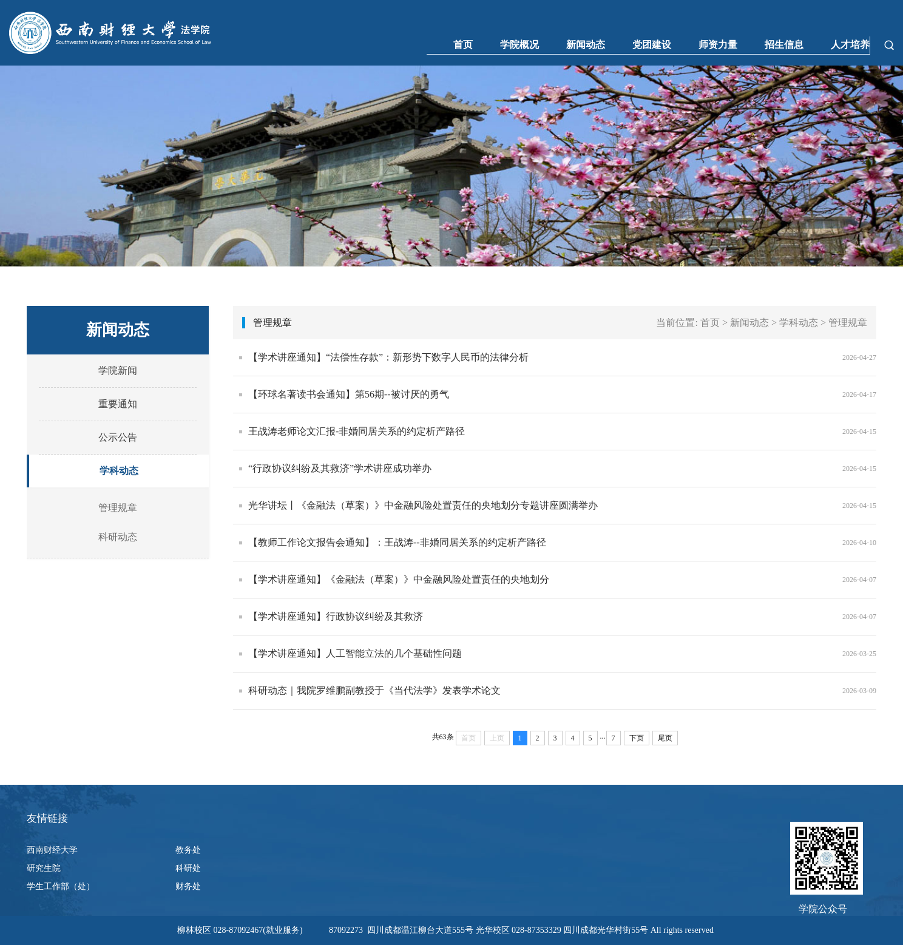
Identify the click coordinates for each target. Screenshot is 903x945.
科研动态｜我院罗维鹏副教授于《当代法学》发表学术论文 (374, 690)
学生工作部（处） (61, 886)
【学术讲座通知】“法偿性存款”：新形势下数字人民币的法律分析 (388, 357)
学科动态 (119, 471)
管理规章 (117, 508)
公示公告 (117, 437)
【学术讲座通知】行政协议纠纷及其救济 (335, 616)
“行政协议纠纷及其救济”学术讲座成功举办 (339, 468)
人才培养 (850, 44)
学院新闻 (117, 370)
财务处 (188, 886)
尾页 (665, 738)
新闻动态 (585, 44)
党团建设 (651, 44)
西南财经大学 (52, 850)
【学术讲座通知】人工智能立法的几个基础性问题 (355, 653)
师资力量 (717, 44)
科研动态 (117, 537)
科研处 (188, 868)
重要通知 (117, 404)
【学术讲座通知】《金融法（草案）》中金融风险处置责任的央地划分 (398, 579)
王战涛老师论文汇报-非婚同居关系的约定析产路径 (356, 431)
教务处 (188, 850)
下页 (636, 738)
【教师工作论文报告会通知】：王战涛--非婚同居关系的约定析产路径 (397, 542)
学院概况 (519, 44)
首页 (463, 44)
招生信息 (784, 44)
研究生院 (44, 868)
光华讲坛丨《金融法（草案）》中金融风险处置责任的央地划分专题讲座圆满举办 (423, 505)
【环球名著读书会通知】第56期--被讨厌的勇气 (348, 394)
